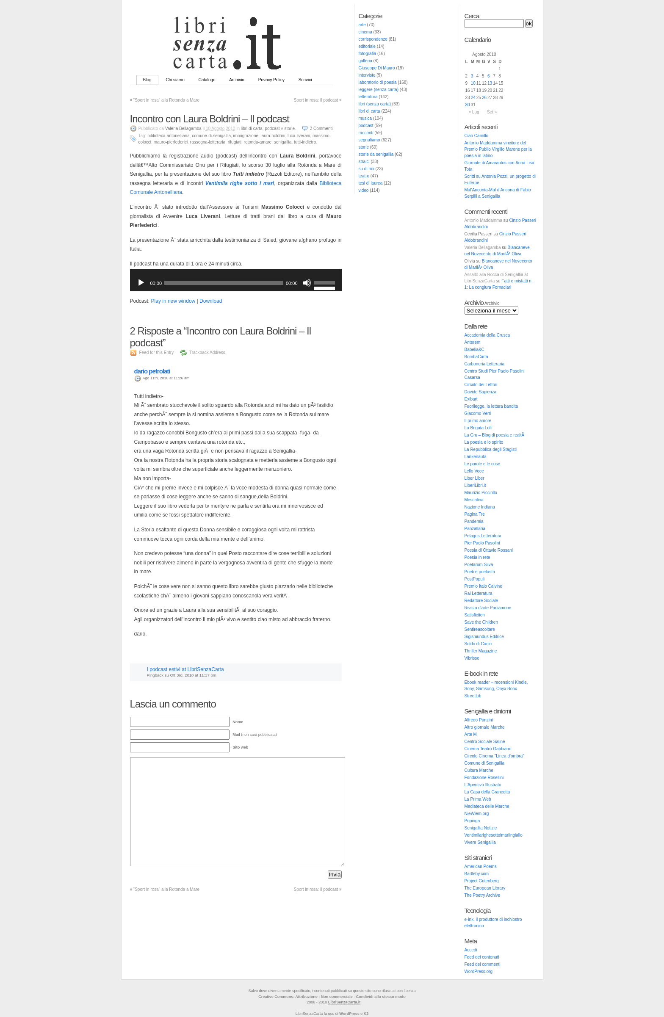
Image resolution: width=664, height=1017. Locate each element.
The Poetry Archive (482, 895)
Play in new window (173, 301)
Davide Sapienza (481, 392)
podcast (366, 125)
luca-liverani (299, 135)
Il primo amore (478, 420)
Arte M (471, 734)
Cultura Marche (479, 770)
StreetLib (473, 696)
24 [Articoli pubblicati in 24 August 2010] (473, 97)
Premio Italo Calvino (483, 586)
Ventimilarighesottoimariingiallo (494, 835)
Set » (492, 112)
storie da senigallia (376, 154)
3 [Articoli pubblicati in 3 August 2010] (472, 76)
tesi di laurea (371, 183)
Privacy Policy (271, 79)
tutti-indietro (305, 142)
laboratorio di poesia (378, 82)
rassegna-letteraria (207, 142)
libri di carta (369, 111)
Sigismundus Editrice (484, 636)
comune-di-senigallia (211, 135)
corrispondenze (373, 39)
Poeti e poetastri (480, 571)
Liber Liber (474, 478)
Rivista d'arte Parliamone (488, 607)
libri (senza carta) (375, 104)
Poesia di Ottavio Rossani (489, 550)
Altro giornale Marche (485, 727)
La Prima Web (478, 799)
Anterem (473, 342)
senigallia (283, 142)
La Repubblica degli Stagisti (491, 449)
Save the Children (481, 622)
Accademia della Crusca (487, 335)
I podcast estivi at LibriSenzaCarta (185, 669)
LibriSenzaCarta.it (344, 1002)
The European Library (485, 888)
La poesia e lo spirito (484, 442)
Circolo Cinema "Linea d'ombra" (494, 756)
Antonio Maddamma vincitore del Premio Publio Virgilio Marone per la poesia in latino (498, 149)
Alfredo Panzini (479, 720)
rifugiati (234, 142)
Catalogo (207, 79)
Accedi (471, 950)
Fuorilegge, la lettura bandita (491, 406)
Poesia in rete (477, 557)
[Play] (141, 283)
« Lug (474, 112)
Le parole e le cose (483, 464)
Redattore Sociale (481, 600)
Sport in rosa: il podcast (316, 100)
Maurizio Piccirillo (481, 492)
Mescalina (474, 499)
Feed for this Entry (156, 352)
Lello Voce (474, 471)
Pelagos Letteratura (483, 535)
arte (362, 24)
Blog (147, 79)
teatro (364, 176)
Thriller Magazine (481, 651)
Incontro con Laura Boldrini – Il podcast (209, 118)
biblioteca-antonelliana (168, 135)
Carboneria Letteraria (485, 364)
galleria (365, 60)
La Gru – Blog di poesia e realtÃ (495, 435)
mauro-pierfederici (171, 142)
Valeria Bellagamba (483, 247)
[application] (236, 282)
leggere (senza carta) (379, 89)
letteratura (368, 96)
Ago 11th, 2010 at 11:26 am (166, 378)
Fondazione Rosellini (484, 777)
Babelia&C (474, 349)
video (364, 190)
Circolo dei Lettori (481, 384)
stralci (364, 161)
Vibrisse (472, 658)
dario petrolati (152, 371)
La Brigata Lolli (478, 428)
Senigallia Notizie (481, 828)
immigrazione (245, 135)
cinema (365, 32)
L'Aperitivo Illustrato (483, 784)
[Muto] (307, 283)
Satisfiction (475, 615)
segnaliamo (369, 140)
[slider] (223, 283)
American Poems (481, 866)
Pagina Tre (475, 514)
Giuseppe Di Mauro (377, 68)
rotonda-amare (258, 142)
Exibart (471, 399)
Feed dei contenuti (482, 957)
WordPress (349, 1013)
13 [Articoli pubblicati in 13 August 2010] (489, 83)
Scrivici (305, 79)
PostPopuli (475, 579)
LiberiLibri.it (475, 485)
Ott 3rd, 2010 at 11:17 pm (193, 675)
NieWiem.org (477, 813)
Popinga (472, 820)
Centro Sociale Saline (485, 741)
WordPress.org (479, 971)
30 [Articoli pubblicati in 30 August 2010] (467, 104)
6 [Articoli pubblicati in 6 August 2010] (488, 76)
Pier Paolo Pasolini (482, 543)
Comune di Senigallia (485, 763)
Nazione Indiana (480, 507)
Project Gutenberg (482, 881)
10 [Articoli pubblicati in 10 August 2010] (473, 83)
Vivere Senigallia (480, 842)
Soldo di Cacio (478, 643)
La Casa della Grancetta (487, 792)
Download (210, 301)
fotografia (367, 53)
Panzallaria (475, 528)
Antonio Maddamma (484, 220)
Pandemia (474, 521)
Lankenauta (476, 456)
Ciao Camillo (477, 135)
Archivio (236, 79)
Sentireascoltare (480, 629)
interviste (367, 75)
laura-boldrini (273, 135)
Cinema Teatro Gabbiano (488, 748)
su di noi (366, 168)
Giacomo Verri (478, 413)
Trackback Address (207, 352)
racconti (366, 132)
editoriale (367, 46)
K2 (366, 1013)
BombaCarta (476, 356)
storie (364, 147)
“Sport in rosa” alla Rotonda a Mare (166, 100)
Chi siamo (175, 79)
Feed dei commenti (483, 964)
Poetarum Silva (479, 564)
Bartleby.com (477, 873)
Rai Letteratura (478, 593)
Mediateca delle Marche (487, 806)
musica (365, 118)
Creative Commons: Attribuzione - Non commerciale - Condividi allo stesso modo (332, 997)
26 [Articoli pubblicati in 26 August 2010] (484, 97)
